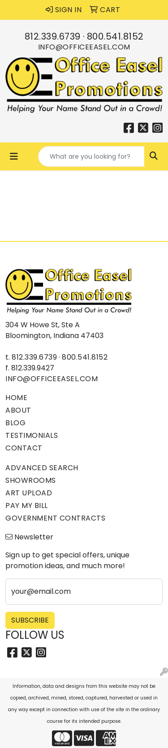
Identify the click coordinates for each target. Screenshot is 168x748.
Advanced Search (41, 468)
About (18, 410)
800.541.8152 (115, 36)
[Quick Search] (91, 156)
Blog (15, 423)
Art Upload (28, 493)
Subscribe (30, 620)
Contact (24, 448)
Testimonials (31, 435)
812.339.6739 (53, 36)
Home (16, 397)
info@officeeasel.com (84, 47)
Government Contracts (55, 518)
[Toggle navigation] (13, 156)
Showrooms (30, 480)
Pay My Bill (26, 505)
